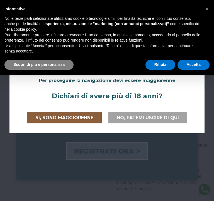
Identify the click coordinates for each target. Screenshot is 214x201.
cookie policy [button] (25, 29)
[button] (206, 8)
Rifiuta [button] (160, 64)
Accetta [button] (193, 64)
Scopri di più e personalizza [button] (39, 64)
